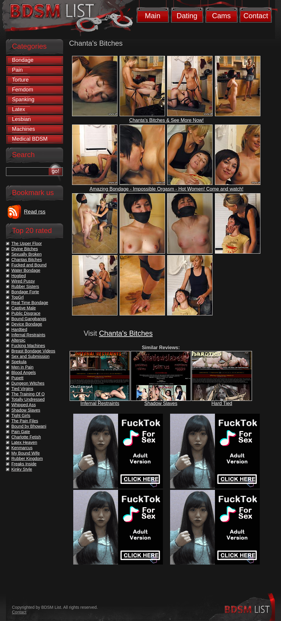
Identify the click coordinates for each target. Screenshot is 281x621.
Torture (20, 80)
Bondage (22, 60)
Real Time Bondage (29, 302)
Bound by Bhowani (28, 426)
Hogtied (18, 275)
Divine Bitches (24, 248)
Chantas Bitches (26, 259)
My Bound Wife (25, 453)
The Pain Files (24, 420)
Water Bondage (25, 270)
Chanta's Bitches (125, 333)
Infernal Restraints (99, 403)
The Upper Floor (26, 243)
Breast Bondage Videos (33, 351)
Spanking (23, 99)
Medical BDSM (30, 139)
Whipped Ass (23, 404)
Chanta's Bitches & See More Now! (166, 120)
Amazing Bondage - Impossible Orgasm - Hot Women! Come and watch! (167, 188)
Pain (17, 70)
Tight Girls (20, 415)
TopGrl (17, 297)
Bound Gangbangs (28, 318)
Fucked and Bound (29, 265)
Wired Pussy (23, 281)
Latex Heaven (24, 442)
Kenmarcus (22, 447)
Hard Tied (221, 403)
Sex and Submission (30, 356)
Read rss (34, 212)
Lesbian (21, 119)
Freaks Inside (23, 463)
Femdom (22, 90)
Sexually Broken (26, 254)
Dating (187, 16)
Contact (255, 16)
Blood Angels (23, 372)
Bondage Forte (25, 291)
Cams (221, 16)
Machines (23, 129)
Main (152, 16)
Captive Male (23, 308)
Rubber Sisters (25, 286)
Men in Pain (22, 367)
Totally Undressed (28, 399)
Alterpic (18, 340)
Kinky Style (21, 469)
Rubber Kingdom (27, 458)
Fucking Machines (28, 345)
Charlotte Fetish (26, 437)
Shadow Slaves (160, 403)
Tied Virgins (22, 388)
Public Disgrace (25, 313)
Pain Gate (20, 431)
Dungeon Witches (28, 383)
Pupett (17, 377)
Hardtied (19, 329)
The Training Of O (28, 394)
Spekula (19, 361)
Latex (18, 109)
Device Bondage (26, 324)
